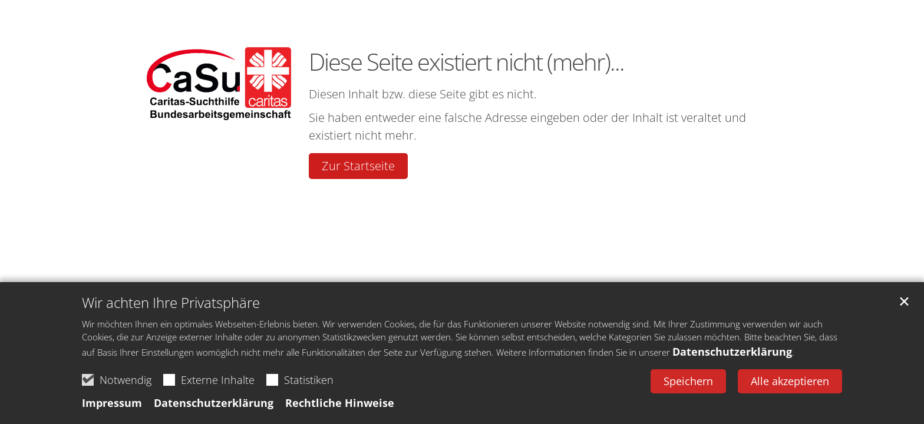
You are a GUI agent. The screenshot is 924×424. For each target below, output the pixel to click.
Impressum (112, 403)
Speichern (688, 381)
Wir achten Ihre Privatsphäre (171, 303)
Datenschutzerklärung (732, 351)
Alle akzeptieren (790, 381)
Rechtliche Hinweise (339, 403)
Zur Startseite (358, 166)
